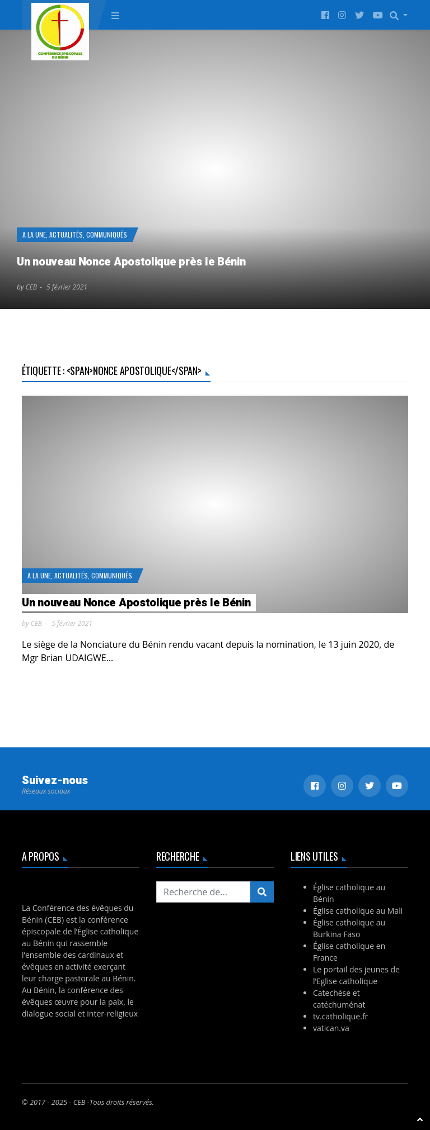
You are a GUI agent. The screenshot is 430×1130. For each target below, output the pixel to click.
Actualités (66, 234)
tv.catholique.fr (340, 1016)
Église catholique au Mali (358, 910)
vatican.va (331, 1028)
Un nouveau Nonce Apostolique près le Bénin (131, 262)
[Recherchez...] (203, 892)
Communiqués (106, 234)
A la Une (34, 234)
